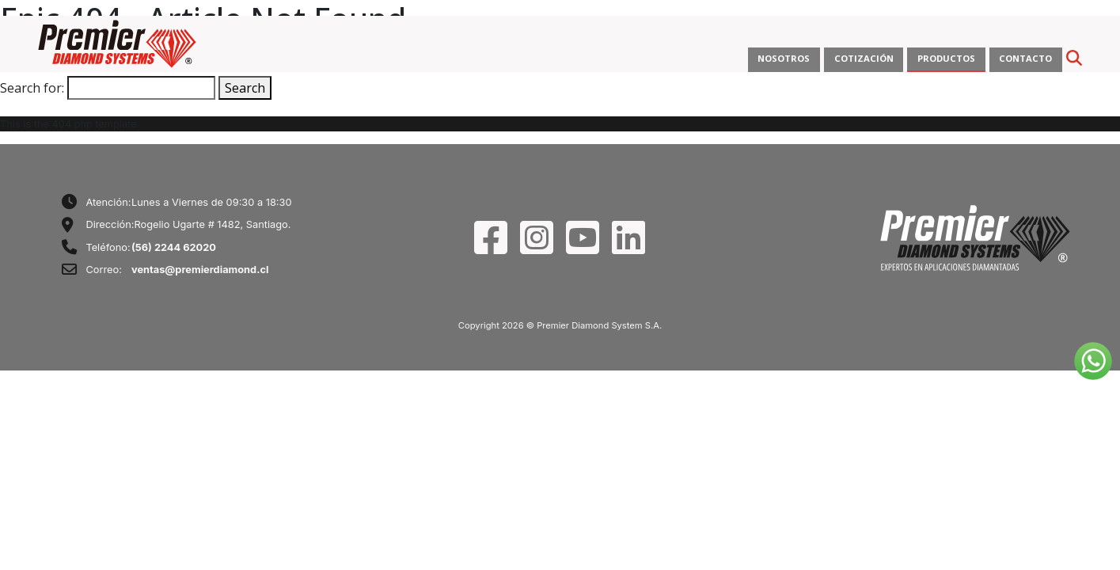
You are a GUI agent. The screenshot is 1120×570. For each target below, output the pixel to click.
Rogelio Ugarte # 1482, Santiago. (212, 224)
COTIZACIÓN (864, 58)
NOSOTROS (783, 58)
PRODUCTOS (946, 58)
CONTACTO (1025, 58)
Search (245, 88)
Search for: (32, 88)
